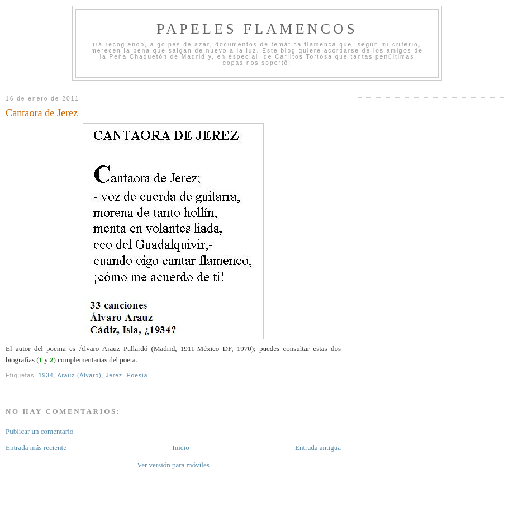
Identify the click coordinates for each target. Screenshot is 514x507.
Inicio (180, 447)
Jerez (114, 375)
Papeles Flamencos (257, 29)
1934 (46, 375)
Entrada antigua (318, 447)
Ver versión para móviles (173, 465)
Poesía (137, 375)
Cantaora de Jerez (42, 113)
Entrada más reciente (36, 447)
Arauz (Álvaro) (80, 375)
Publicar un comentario (39, 431)
